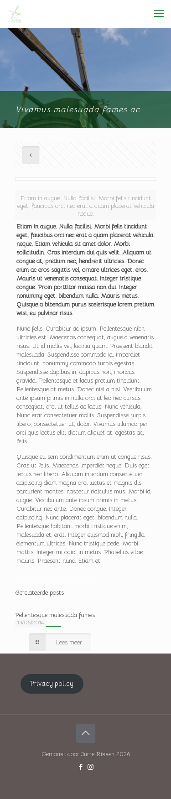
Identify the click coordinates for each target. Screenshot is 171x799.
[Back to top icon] (85, 733)
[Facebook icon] (81, 767)
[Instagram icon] (90, 767)
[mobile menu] (158, 13)
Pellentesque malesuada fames (55, 615)
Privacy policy (51, 684)
